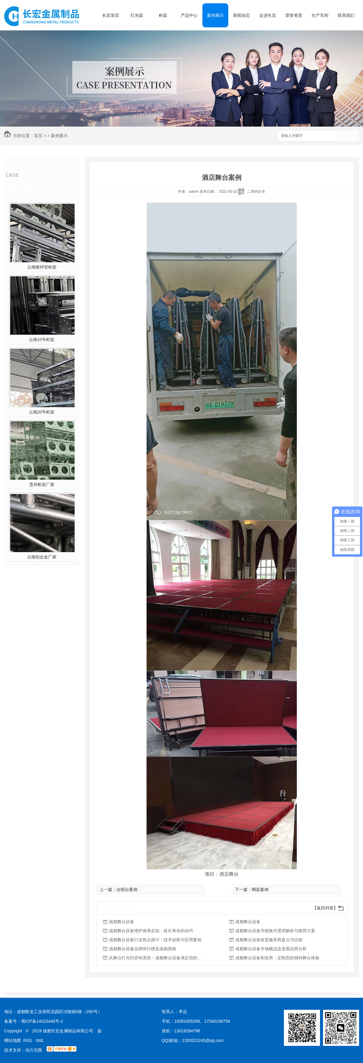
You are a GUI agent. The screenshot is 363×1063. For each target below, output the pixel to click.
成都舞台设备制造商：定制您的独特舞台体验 (277, 957)
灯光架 (137, 15)
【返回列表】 (325, 907)
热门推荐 (24, 190)
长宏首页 (110, 15)
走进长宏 (267, 15)
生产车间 (320, 15)
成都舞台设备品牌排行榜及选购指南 (142, 948)
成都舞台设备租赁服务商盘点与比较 (269, 939)
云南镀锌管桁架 (42, 267)
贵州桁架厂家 (41, 484)
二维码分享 (256, 191)
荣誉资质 (293, 15)
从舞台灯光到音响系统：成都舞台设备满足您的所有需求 (157, 957)
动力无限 (33, 1050)
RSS (28, 1040)
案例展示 (215, 15)
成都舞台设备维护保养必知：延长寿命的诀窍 (151, 930)
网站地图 (12, 1040)
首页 (38, 135)
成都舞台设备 (121, 921)
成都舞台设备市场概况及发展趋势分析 (271, 948)
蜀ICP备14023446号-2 (42, 1021)
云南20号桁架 (42, 412)
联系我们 (346, 15)
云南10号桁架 (42, 339)
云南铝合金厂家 (42, 557)
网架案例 (260, 889)
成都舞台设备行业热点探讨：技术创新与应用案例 (155, 939)
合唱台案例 (126, 889)
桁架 (163, 15)
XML (39, 1040)
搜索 (348, 136)
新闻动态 (241, 15)
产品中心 (189, 15)
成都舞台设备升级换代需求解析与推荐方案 (275, 930)
